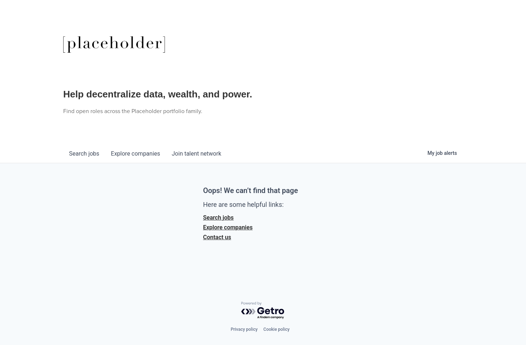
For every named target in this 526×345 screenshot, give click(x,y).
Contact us (217, 237)
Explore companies (227, 227)
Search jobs (218, 217)
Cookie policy (276, 329)
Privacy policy (244, 329)
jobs (84, 153)
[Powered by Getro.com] (263, 311)
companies (135, 153)
